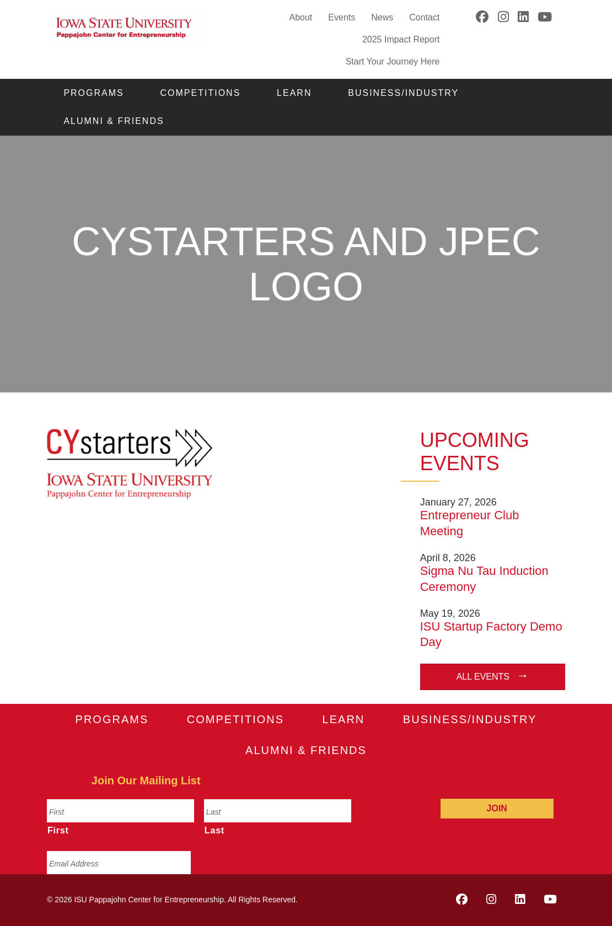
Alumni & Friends (113, 121)
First (58, 830)
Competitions (200, 93)
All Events (483, 676)
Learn (294, 93)
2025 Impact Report (401, 39)
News (382, 17)
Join (497, 808)
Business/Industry (403, 93)
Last (214, 830)
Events (341, 17)
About (300, 17)
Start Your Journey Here (393, 61)
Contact (424, 17)
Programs (93, 93)
